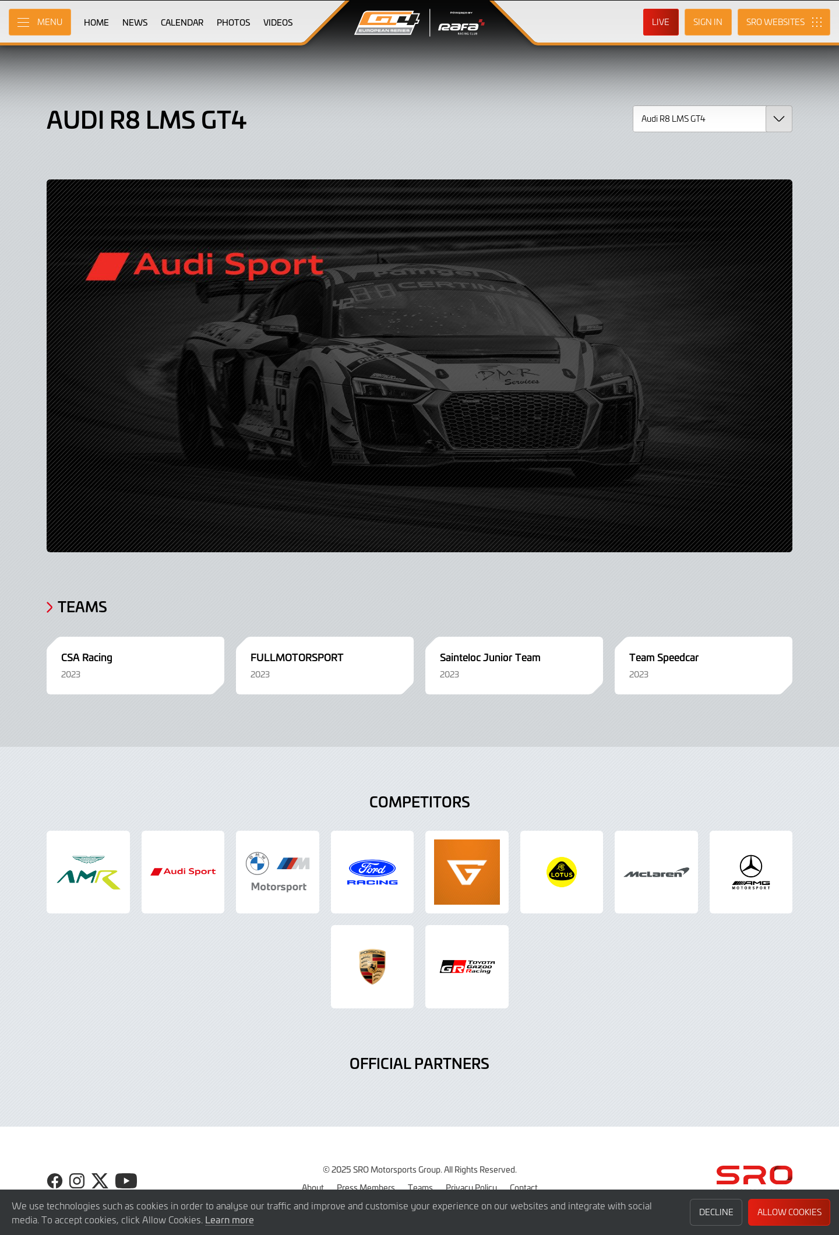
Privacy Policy (471, 1187)
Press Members (366, 1187)
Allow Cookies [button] (789, 1212)
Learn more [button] (229, 1219)
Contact (524, 1187)
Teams (420, 1187)
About (313, 1187)
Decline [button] (716, 1212)
